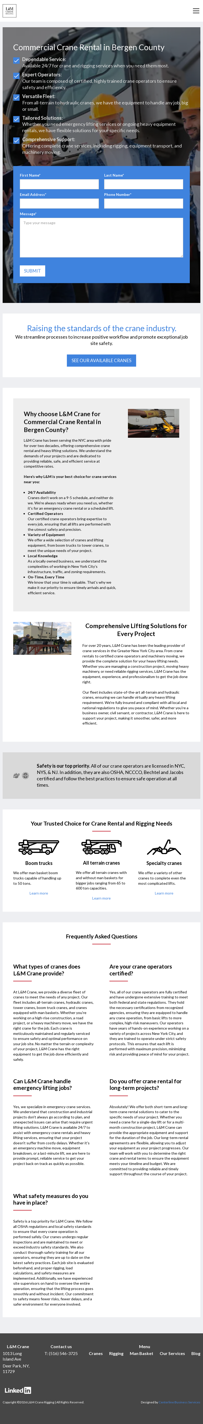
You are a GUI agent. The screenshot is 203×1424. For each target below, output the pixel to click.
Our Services (172, 1353)
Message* (28, 213)
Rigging (116, 1353)
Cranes (96, 1353)
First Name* (30, 175)
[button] (195, 10)
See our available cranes (101, 360)
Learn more (39, 893)
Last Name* (114, 175)
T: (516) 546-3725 (61, 1353)
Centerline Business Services (179, 1402)
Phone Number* (117, 194)
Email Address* (33, 194)
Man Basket (141, 1353)
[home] (9, 10)
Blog (195, 1353)
